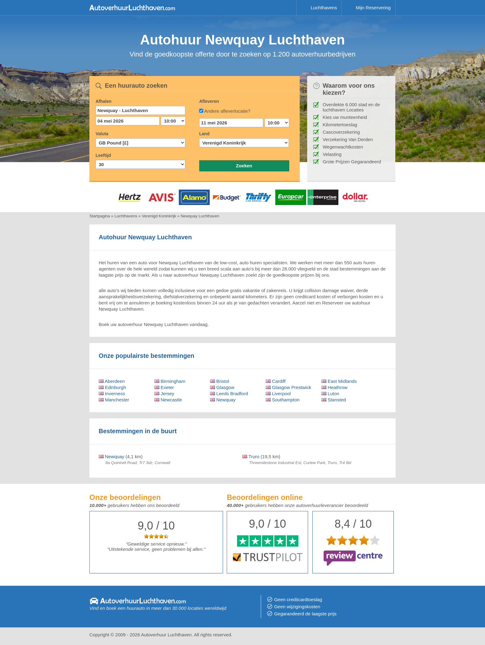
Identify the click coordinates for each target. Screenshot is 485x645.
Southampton (282, 399)
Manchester (114, 399)
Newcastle (168, 399)
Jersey (164, 393)
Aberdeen (112, 381)
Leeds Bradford (229, 393)
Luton (330, 393)
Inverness (112, 393)
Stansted (333, 399)
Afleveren (209, 101)
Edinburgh (112, 387)
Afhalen (103, 101)
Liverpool (278, 393)
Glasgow (222, 387)
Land (204, 133)
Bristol (219, 381)
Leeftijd (103, 155)
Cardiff (275, 381)
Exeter (164, 387)
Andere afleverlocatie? (227, 111)
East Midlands (339, 381)
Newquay (223, 399)
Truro (250, 456)
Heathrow (334, 387)
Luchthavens (324, 7)
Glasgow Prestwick (288, 387)
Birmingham (169, 381)
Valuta (102, 133)
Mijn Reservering (373, 7)
